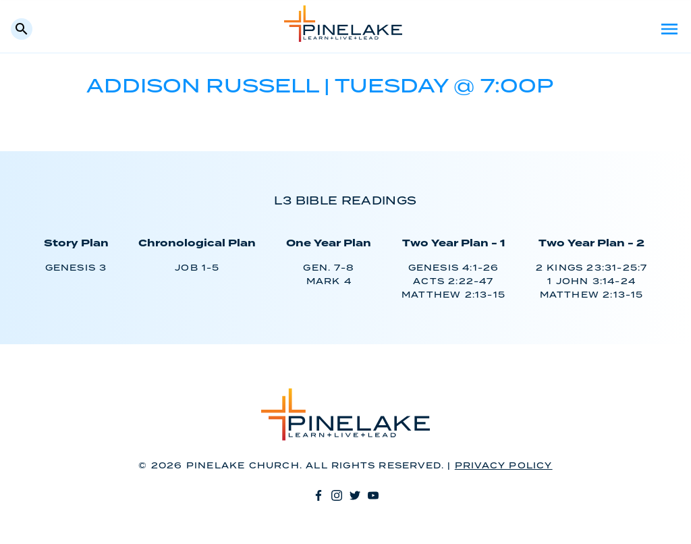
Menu (669, 29)
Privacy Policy (504, 466)
